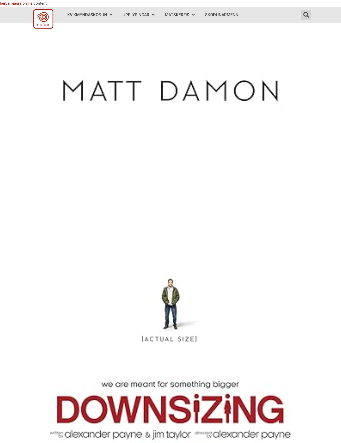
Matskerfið (180, 15)
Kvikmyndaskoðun (89, 15)
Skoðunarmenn (221, 14)
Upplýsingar (139, 15)
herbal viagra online (16, 3)
